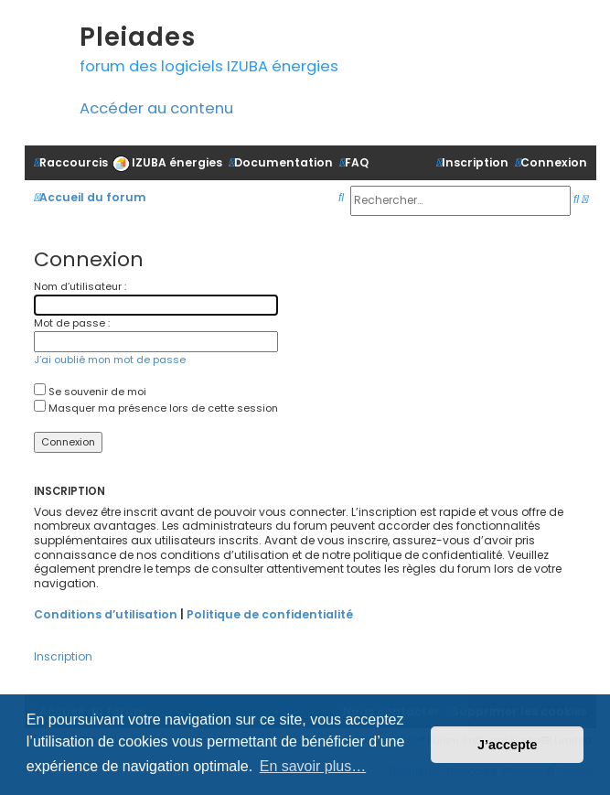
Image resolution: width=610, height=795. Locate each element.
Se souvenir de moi (90, 391)
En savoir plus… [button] (313, 766)
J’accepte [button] (507, 744)
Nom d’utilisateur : (80, 286)
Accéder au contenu (156, 108)
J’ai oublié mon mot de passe (110, 359)
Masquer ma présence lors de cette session (156, 408)
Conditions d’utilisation (105, 614)
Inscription (63, 656)
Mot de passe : (72, 323)
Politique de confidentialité (270, 614)
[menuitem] (167, 162)
